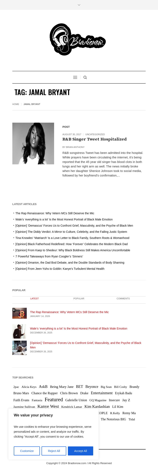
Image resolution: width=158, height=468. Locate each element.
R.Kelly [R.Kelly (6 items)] (115, 413)
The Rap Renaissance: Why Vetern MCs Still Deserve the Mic (54, 213)
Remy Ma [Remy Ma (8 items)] (129, 413)
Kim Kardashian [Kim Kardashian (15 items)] (97, 406)
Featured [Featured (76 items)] (54, 399)
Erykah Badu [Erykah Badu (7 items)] (123, 393)
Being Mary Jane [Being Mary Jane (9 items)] (62, 387)
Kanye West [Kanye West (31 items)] (48, 406)
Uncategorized (95, 134)
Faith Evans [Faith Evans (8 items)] (21, 400)
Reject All (54, 451)
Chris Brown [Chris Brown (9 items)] (69, 393)
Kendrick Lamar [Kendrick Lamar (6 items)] (71, 406)
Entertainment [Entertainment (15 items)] (102, 393)
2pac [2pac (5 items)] (16, 386)
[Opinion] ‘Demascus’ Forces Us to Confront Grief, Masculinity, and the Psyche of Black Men (74, 225)
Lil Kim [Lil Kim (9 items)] (117, 407)
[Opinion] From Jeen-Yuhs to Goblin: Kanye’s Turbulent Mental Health (59, 268)
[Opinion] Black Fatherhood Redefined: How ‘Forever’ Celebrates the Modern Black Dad (71, 244)
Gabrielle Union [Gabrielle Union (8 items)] (76, 400)
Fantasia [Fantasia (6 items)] (37, 400)
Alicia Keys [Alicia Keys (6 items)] (28, 386)
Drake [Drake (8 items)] (84, 393)
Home (15, 104)
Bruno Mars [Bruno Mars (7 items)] (21, 393)
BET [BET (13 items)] (79, 387)
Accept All (80, 451)
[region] (53, 434)
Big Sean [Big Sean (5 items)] (106, 386)
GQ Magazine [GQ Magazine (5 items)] (98, 400)
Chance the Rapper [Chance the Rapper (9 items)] (44, 393)
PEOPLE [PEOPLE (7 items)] (102, 413)
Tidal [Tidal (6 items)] (131, 419)
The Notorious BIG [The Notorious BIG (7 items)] (113, 419)
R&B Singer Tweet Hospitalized (94, 139)
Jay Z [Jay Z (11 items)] (126, 400)
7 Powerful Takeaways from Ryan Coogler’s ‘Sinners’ (49, 256)
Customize (27, 451)
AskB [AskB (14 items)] (43, 387)
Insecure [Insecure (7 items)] (114, 400)
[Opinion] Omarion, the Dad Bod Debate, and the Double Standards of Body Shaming (69, 262)
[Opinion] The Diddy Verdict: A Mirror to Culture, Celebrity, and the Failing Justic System (71, 231)
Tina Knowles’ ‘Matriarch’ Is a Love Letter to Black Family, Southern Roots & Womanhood (72, 238)
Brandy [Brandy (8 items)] (134, 387)
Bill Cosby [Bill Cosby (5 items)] (120, 386)
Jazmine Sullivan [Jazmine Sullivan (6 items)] (24, 406)
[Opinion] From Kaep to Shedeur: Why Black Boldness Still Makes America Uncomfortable (72, 250)
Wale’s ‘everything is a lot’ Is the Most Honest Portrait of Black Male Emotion (64, 219)
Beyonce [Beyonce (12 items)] (91, 387)
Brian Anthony (75, 147)
